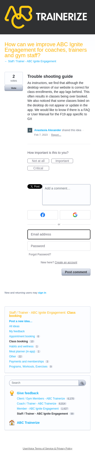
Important (64, 161)
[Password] (58, 246)
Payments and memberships (26, 361)
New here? (59, 262)
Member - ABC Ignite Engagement (38, 408)
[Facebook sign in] (42, 214)
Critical (41, 168)
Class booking (18, 341)
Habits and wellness (21, 346)
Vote (13, 88)
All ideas (14, 326)
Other (12, 356)
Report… (56, 134)
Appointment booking (22, 336)
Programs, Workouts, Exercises (28, 366)
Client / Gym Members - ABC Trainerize (41, 398)
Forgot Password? (40, 254)
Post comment (76, 272)
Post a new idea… (20, 321)
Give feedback (28, 393)
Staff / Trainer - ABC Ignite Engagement (37, 312)
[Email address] (58, 234)
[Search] (82, 383)
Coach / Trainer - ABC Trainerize (37, 403)
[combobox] (45, 382)
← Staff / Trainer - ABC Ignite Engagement (30, 61)
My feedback (17, 331)
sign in (42, 292)
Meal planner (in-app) (22, 351)
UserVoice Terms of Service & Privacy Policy (47, 448)
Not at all (40, 161)
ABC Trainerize (28, 422)
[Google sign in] (75, 214)
